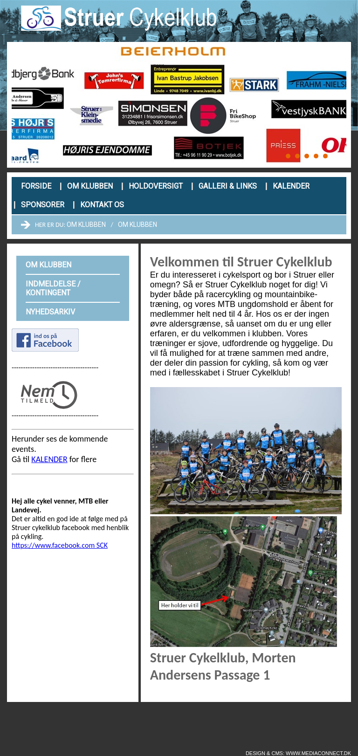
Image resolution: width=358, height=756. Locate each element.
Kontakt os (102, 204)
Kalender (291, 186)
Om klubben (90, 186)
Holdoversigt (156, 186)
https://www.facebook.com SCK (60, 545)
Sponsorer (42, 204)
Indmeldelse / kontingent (53, 288)
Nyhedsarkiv (50, 311)
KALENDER (49, 459)
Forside (36, 186)
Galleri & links (228, 186)
